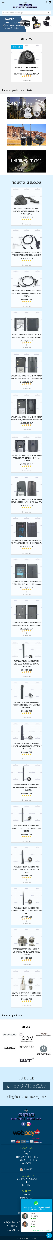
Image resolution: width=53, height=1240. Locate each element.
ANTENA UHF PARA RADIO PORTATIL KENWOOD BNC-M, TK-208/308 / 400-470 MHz (26, 910)
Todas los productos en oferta (18, 92)
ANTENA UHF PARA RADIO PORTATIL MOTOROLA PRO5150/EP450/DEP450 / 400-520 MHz (26, 787)
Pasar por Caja (26, 1197)
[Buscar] (26, 13)
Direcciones (26, 1185)
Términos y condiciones (26, 1157)
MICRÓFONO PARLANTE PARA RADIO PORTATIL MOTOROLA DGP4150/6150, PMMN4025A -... (26, 211)
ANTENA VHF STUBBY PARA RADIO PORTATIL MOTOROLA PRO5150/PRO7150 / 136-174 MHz (26, 746)
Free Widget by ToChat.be (41, 1230)
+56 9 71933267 (28, 1080)
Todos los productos (13, 1017)
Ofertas (26, 1194)
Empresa (26, 1150)
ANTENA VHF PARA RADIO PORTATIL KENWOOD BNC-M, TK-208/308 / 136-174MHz (26, 869)
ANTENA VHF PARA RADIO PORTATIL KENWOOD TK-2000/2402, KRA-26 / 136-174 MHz (26, 828)
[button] (4, 24)
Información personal (26, 1178)
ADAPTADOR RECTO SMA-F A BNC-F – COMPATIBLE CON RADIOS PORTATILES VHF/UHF (26, 952)
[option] (26, 24)
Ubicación (26, 1172)
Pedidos (26, 1181)
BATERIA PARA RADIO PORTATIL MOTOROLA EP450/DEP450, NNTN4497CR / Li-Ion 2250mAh (26, 458)
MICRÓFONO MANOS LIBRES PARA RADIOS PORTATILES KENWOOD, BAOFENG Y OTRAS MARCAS (27, 293)
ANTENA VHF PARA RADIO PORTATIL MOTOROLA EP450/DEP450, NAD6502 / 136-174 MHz (26, 664)
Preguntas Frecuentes (26, 1160)
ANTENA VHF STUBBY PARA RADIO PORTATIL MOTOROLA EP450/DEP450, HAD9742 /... (26, 705)
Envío (26, 1154)
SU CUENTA (27, 1175)
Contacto (26, 1163)
